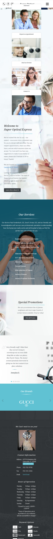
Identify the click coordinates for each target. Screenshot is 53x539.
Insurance (26, 5)
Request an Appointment (26, 34)
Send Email (26, 474)
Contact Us (26, 91)
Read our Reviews (27, 63)
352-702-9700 (27, 467)
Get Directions (28, 464)
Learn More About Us (12, 190)
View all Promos (30, 318)
